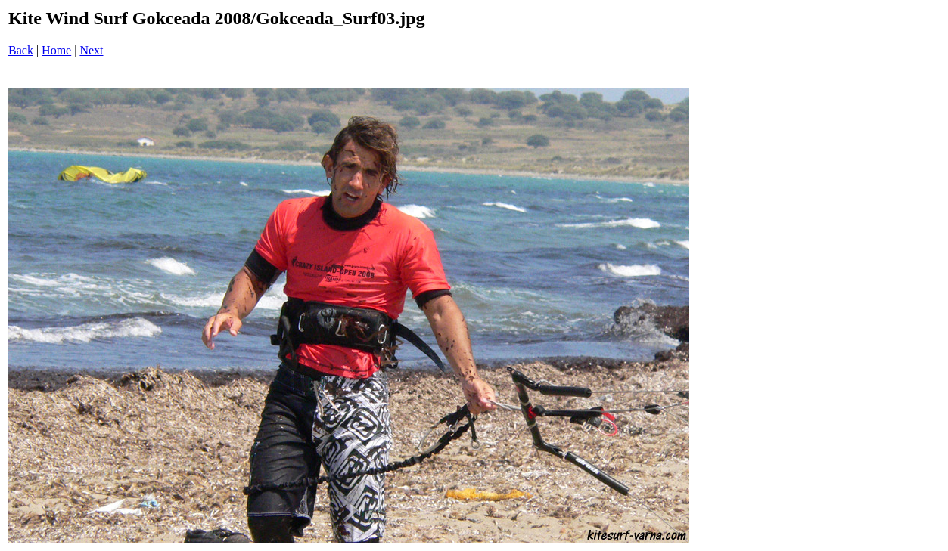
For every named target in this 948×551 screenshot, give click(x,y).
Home (56, 50)
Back (20, 50)
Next (91, 50)
